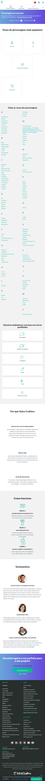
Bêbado (3, 208)
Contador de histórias (28, 245)
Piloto (24, 181)
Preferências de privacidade (20, 779)
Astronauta (4, 131)
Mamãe (24, 136)
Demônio (3, 200)
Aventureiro (4, 116)
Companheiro (5, 152)
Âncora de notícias (27, 158)
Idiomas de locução (28, 698)
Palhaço (3, 174)
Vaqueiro (3, 184)
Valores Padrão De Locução (30, 693)
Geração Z (4, 252)
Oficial (24, 170)
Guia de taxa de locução (29, 691)
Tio (23, 271)
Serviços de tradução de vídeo (10, 728)
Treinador (4, 176)
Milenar (24, 134)
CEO (2, 166)
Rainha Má (4, 220)
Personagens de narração (30, 710)
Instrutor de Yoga (27, 314)
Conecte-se (26, 720)
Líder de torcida (5, 168)
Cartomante (4, 240)
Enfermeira (25, 160)
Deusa (3, 260)
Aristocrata (4, 127)
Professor (25, 195)
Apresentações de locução (30, 708)
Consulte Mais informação (24, 17)
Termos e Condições (28, 728)
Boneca (3, 206)
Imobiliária (5, 711)
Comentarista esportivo (28, 241)
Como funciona (27, 685)
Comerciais (5, 688)
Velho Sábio (25, 300)
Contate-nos (26, 726)
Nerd (23, 156)
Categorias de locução (29, 704)
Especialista (4, 224)
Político (24, 187)
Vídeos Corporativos (33, 7)
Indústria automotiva (7, 713)
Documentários (6, 720)
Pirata (24, 183)
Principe (24, 191)
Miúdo (3, 295)
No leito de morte (27, 172)
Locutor (3, 125)
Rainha (24, 207)
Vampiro (24, 282)
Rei (2, 297)
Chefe (2, 150)
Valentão (3, 154)
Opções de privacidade (29, 732)
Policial (24, 185)
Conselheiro (4, 182)
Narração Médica (6, 709)
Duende (3, 218)
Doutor (3, 204)
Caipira (3, 276)
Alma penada (4, 144)
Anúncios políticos (7, 705)
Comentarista (5, 180)
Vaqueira (3, 186)
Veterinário (25, 284)
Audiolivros (5, 701)
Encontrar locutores (28, 696)
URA (3, 697)
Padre (24, 189)
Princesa (24, 193)
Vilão (23, 288)
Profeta (24, 197)
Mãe (23, 142)
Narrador (25, 154)
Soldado (24, 239)
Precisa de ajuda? (29, 20)
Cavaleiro (3, 299)
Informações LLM (27, 737)
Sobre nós (26, 724)
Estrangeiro (4, 123)
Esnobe (24, 237)
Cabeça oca (4, 121)
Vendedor (25, 231)
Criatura (3, 188)
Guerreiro (25, 298)
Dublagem (5, 685)
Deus (2, 258)
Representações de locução (30, 712)
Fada (2, 234)
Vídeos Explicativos (7, 695)
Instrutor (3, 285)
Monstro (24, 140)
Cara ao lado (4, 262)
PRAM (4, 703)
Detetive (3, 202)
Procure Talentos (10, 7)
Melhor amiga (5, 146)
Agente (3, 118)
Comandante (4, 178)
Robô (23, 219)
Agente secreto (26, 235)
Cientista (24, 233)
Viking (24, 286)
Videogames (5, 699)
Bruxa (24, 302)
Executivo (4, 222)
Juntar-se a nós (27, 722)
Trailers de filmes (6, 722)
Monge (24, 138)
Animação (4, 707)
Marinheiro (25, 229)
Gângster (3, 250)
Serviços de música (7, 726)
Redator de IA (5, 736)
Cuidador (3, 164)
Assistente (4, 129)
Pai (2, 198)
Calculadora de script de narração (10, 734)
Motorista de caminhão (28, 261)
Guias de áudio (6, 716)
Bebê (2, 142)
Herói (2, 272)
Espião (24, 243)
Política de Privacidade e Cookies (32, 730)
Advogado (4, 133)
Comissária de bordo (6, 238)
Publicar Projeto (22, 670)
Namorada (4, 256)
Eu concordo (36, 779)
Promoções (21, 7)
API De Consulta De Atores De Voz (32, 734)
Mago (24, 304)
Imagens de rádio (6, 718)
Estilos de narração (28, 706)
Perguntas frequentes (29, 689)
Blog (24, 687)
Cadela (3, 148)
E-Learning (5, 690)
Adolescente (25, 257)
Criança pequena (26, 259)
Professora (25, 255)
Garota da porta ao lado (7, 254)
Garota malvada (26, 126)
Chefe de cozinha (5, 170)
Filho (2, 172)
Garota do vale (26, 280)
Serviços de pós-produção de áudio (11, 724)
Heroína (3, 274)
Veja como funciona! (16, 20)
